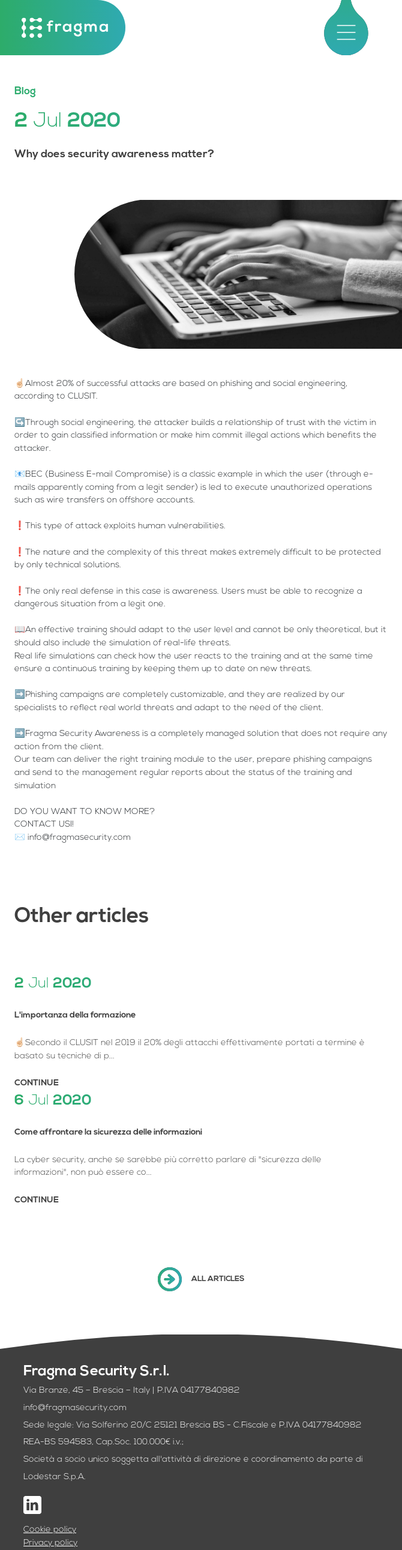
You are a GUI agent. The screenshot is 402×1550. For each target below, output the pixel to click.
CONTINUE (36, 1083)
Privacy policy (50, 1543)
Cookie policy (49, 1529)
